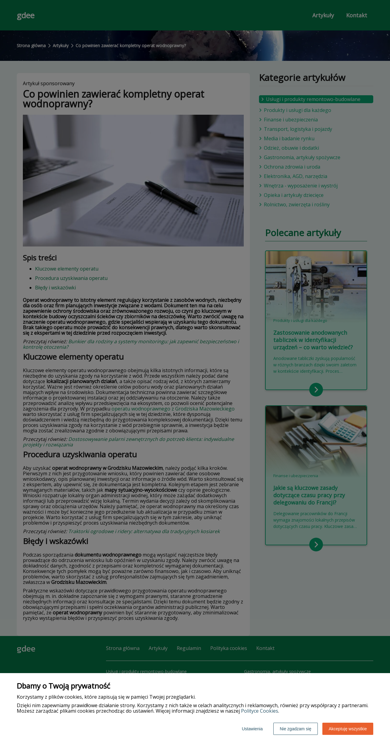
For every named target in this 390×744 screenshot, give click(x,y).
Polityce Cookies (259, 710)
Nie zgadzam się (295, 728)
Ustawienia (252, 728)
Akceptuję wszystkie (348, 728)
